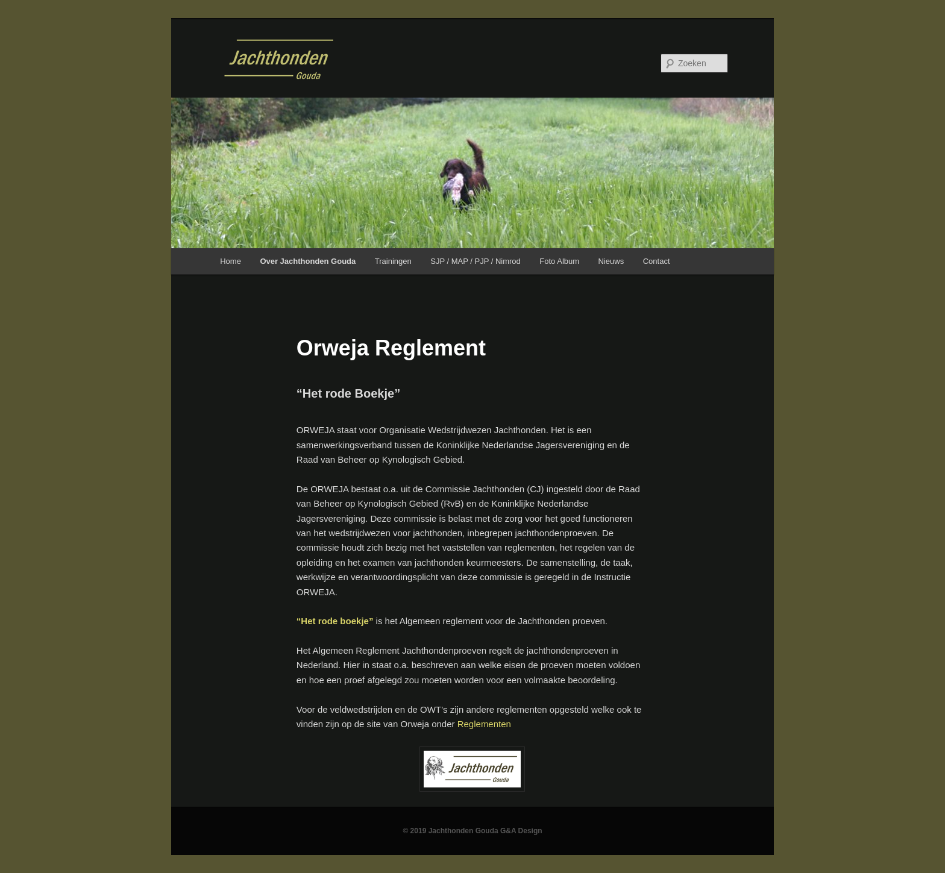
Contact (656, 261)
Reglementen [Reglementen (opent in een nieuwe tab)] (484, 724)
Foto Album (559, 261)
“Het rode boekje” (335, 621)
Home (230, 261)
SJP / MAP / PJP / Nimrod (475, 261)
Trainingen (393, 261)
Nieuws (611, 261)
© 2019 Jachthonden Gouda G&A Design (472, 831)
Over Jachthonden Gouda (308, 261)
